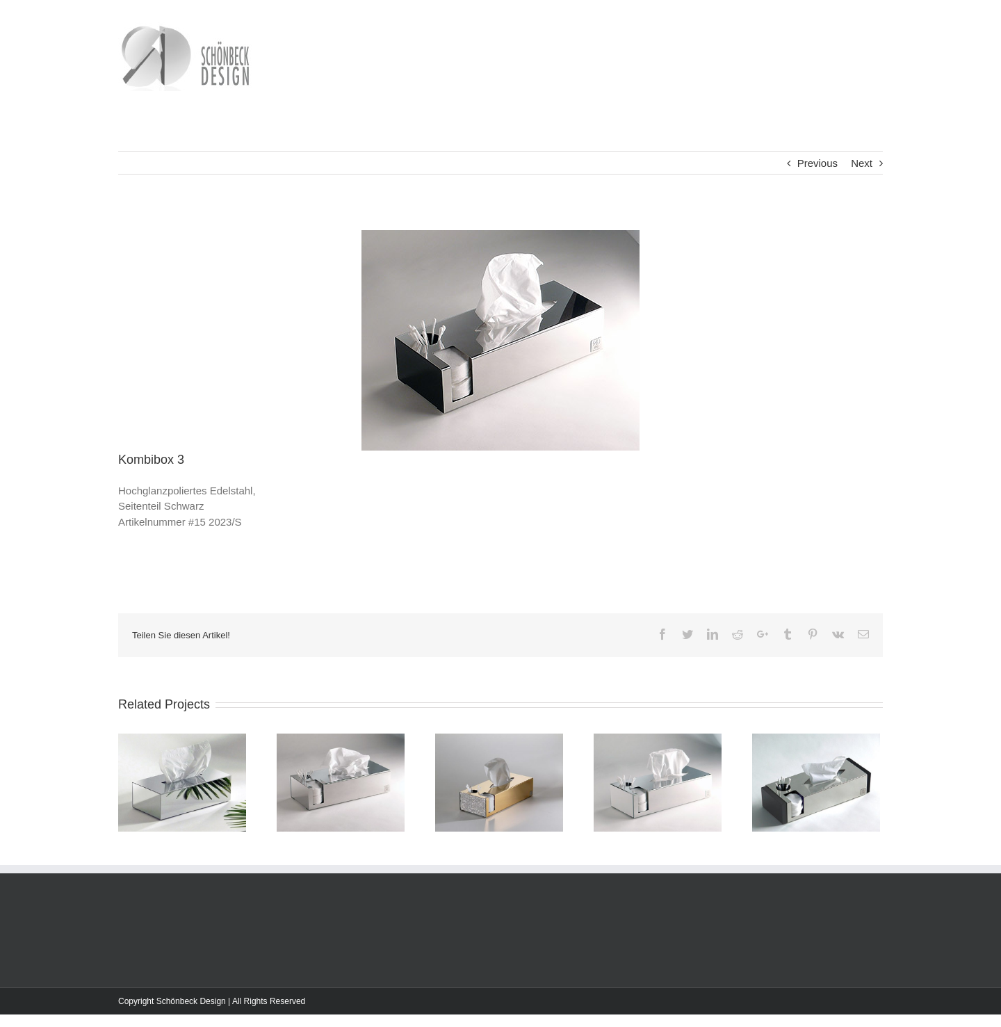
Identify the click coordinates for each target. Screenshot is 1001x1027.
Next (861, 163)
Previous (817, 163)
